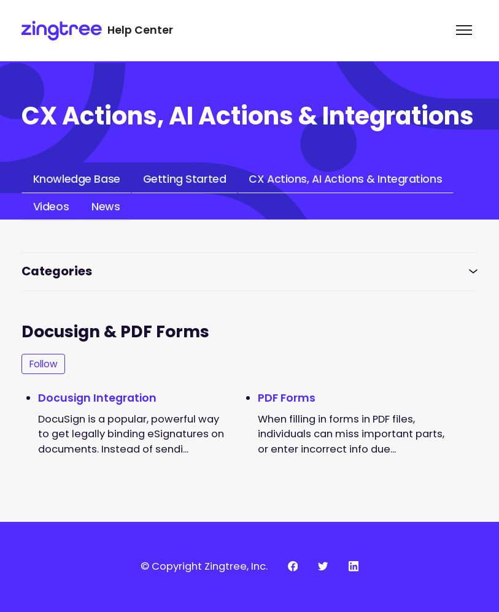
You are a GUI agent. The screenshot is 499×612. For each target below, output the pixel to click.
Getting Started (184, 179)
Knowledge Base (76, 179)
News (105, 206)
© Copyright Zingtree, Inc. (204, 566)
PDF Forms (286, 398)
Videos (51, 206)
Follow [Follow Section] (43, 364)
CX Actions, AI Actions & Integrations (345, 179)
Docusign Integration (97, 398)
